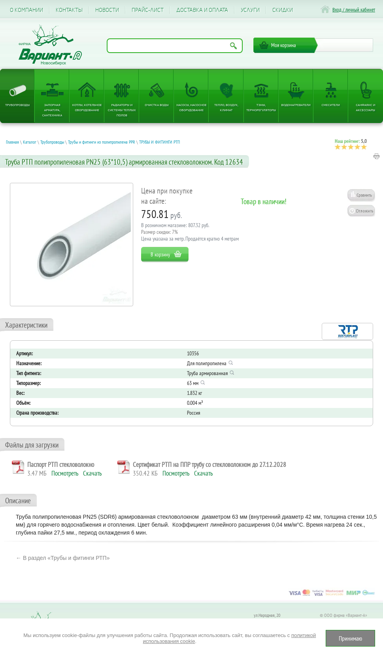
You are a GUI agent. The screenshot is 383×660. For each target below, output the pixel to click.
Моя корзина (283, 45)
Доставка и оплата (202, 10)
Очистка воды (156, 104)
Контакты (69, 10)
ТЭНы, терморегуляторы (261, 107)
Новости (107, 10)
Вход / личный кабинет (353, 9)
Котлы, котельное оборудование (87, 107)
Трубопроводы (17, 104)
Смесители (331, 104)
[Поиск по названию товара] (175, 45)
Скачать (92, 473)
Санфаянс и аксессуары (365, 107)
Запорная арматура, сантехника (52, 109)
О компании (26, 10)
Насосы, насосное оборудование (191, 107)
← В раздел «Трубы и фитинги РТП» (62, 558)
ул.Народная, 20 (267, 615)
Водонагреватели (296, 104)
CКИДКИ (282, 10)
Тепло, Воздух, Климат (226, 107)
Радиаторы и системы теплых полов (122, 109)
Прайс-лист (148, 10)
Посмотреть (64, 473)
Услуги (250, 10)
